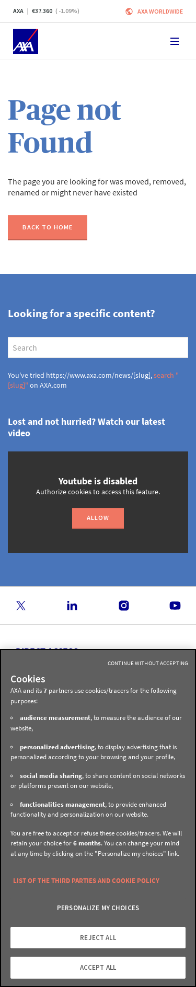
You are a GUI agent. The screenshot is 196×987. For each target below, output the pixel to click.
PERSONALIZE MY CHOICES (98, 907)
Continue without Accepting (148, 663)
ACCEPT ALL (98, 967)
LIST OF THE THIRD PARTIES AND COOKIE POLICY (86, 880)
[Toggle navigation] (174, 41)
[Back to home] (47, 227)
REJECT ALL (98, 937)
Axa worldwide (160, 11)
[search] (98, 347)
